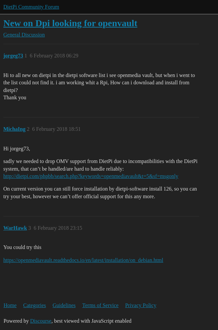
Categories (34, 305)
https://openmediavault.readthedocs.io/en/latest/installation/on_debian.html (83, 260)
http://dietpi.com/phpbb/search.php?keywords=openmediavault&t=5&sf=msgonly (90, 176)
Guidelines (64, 305)
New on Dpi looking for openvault (70, 23)
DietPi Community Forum (31, 7)
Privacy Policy (141, 305)
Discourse (41, 321)
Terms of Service (100, 305)
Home (10, 305)
